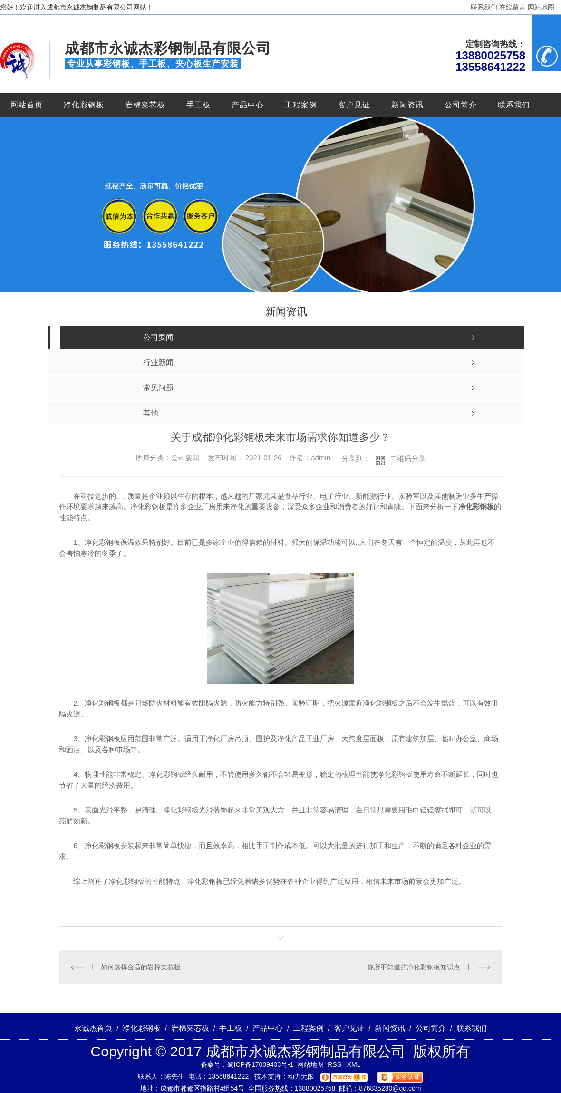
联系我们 (484, 7)
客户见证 (354, 105)
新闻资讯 (407, 105)
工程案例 (301, 105)
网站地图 (541, 7)
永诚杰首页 (93, 1028)
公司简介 (461, 105)
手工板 (198, 105)
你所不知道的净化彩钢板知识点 (413, 967)
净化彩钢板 (84, 105)
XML (354, 1064)
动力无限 (301, 1076)
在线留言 (512, 7)
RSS (335, 1064)
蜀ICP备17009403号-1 (260, 1064)
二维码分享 (408, 459)
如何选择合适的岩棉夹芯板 (141, 967)
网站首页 (26, 105)
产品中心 (248, 105)
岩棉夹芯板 (145, 105)
